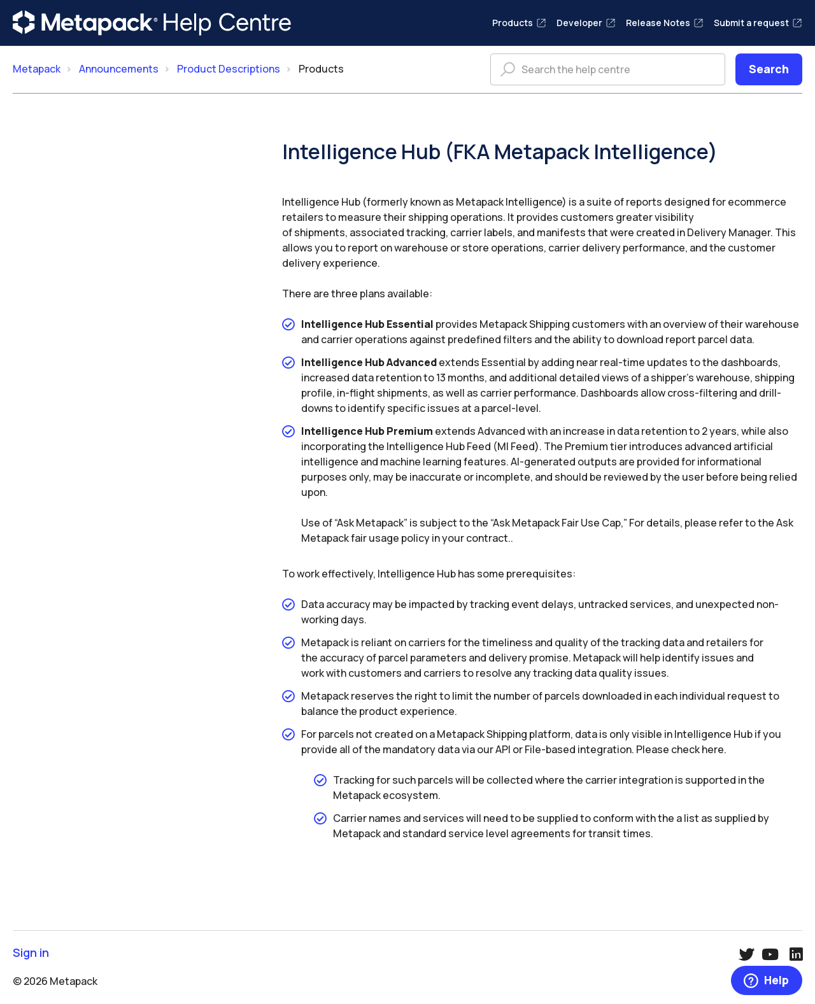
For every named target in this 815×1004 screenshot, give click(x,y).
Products (519, 23)
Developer (586, 23)
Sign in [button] (31, 952)
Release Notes (665, 23)
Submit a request (758, 23)
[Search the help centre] (607, 69)
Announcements (119, 69)
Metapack (36, 69)
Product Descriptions (228, 69)
